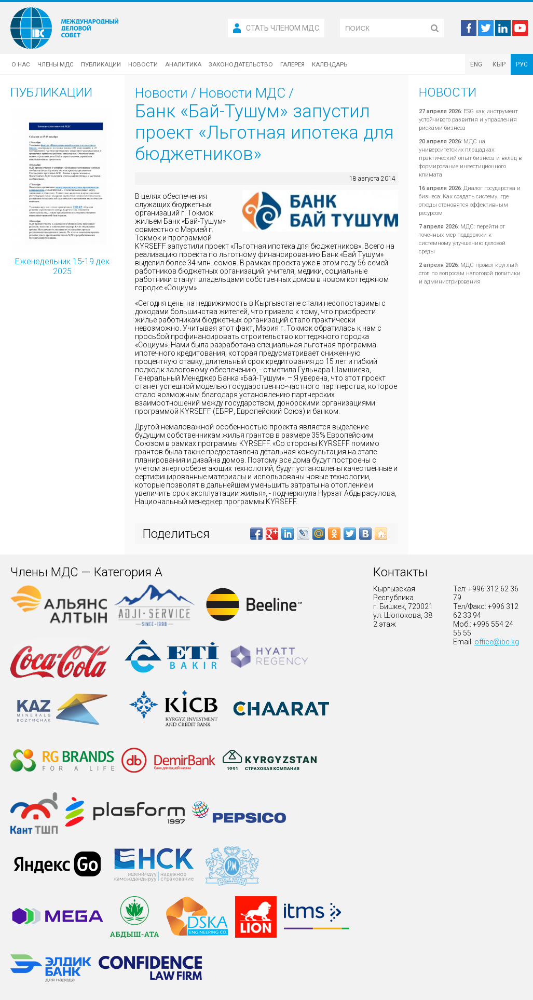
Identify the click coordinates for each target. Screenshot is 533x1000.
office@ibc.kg (496, 642)
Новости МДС (242, 93)
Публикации (101, 64)
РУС (522, 64)
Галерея (292, 64)
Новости (143, 64)
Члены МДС (55, 64)
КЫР (499, 64)
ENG (476, 64)
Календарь (329, 64)
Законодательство (241, 64)
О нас (20, 64)
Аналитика (183, 64)
